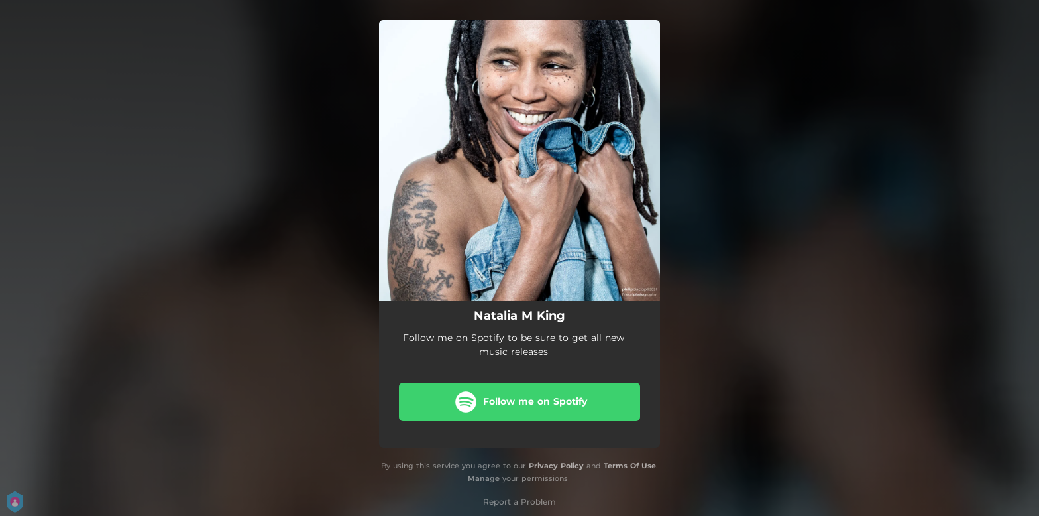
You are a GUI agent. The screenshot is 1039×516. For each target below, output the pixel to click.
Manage (484, 478)
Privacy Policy (556, 465)
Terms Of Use (630, 465)
